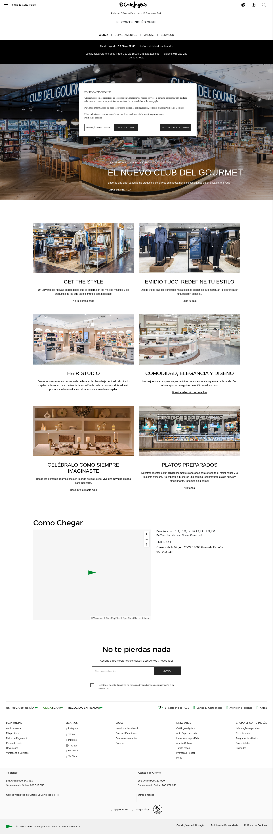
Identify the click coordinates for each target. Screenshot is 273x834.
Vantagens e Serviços (17, 753)
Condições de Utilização (191, 825)
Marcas (149, 34)
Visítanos (189, 487)
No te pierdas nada (83, 300)
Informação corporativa (248, 728)
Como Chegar (136, 57)
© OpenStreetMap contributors (135, 618)
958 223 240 (180, 53)
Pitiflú (179, 757)
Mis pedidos (12, 733)
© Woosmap (97, 618)
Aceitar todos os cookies (175, 127)
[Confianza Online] (157, 809)
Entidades (241, 748)
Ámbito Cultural (184, 743)
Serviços (167, 34)
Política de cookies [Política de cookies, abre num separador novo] (93, 117)
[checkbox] (92, 685)
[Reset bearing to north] (146, 544)
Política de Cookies (255, 825)
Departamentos (126, 34)
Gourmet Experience (126, 733)
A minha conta (13, 728)
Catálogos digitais (185, 728)
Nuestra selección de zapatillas (189, 392)
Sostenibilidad (243, 743)
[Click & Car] (53, 707)
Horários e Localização (127, 728)
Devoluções (12, 748)
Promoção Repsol (185, 753)
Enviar (168, 670)
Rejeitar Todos (126, 127)
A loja (103, 34)
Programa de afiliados (247, 738)
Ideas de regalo (119, 189)
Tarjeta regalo (183, 748)
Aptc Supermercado (186, 733)
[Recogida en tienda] (85, 707)
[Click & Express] (22, 707)
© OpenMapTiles (112, 618)
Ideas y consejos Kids (187, 738)
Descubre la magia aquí (83, 489)
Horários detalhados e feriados (156, 46)
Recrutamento (243, 733)
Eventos (120, 743)
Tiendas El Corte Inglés (22, 4)
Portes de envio (14, 743)
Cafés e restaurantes (126, 738)
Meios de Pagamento (17, 738)
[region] (138, 110)
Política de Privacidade (224, 825)
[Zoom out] (146, 539)
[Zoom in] (146, 534)
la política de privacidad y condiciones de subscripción (143, 685)
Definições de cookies (98, 127)
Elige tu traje (189, 300)
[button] (6, 4)
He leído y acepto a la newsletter (136, 686)
